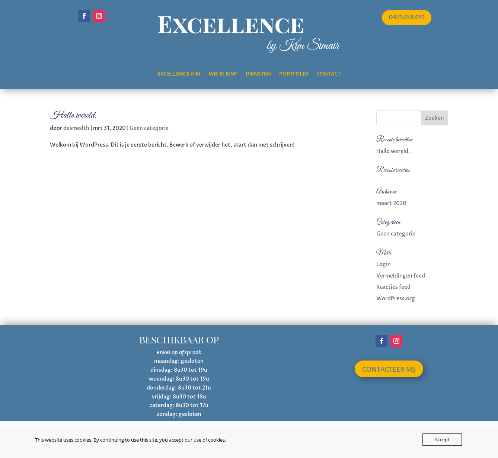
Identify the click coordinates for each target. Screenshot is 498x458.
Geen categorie (149, 128)
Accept (442, 439)
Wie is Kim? (223, 74)
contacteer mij (389, 369)
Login (383, 264)
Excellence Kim (179, 74)
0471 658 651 (407, 17)
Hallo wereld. (73, 115)
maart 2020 (391, 203)
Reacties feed (393, 287)
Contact (328, 74)
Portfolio (293, 74)
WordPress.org (395, 298)
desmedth (76, 128)
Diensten (258, 74)
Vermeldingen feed (400, 275)
